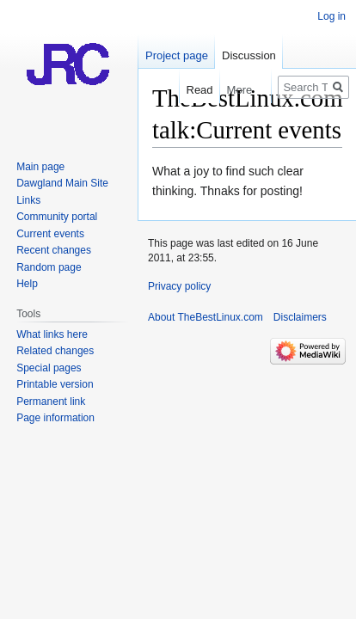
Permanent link (50, 401)
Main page (40, 167)
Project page (176, 55)
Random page (48, 267)
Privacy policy (179, 286)
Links (28, 200)
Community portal (56, 217)
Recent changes (53, 250)
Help (27, 284)
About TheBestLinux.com (205, 317)
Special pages (48, 368)
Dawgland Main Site (62, 183)
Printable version (54, 384)
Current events (50, 234)
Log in (331, 16)
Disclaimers (300, 317)
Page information (55, 418)
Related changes (55, 351)
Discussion (249, 55)
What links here (52, 334)
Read (191, 89)
